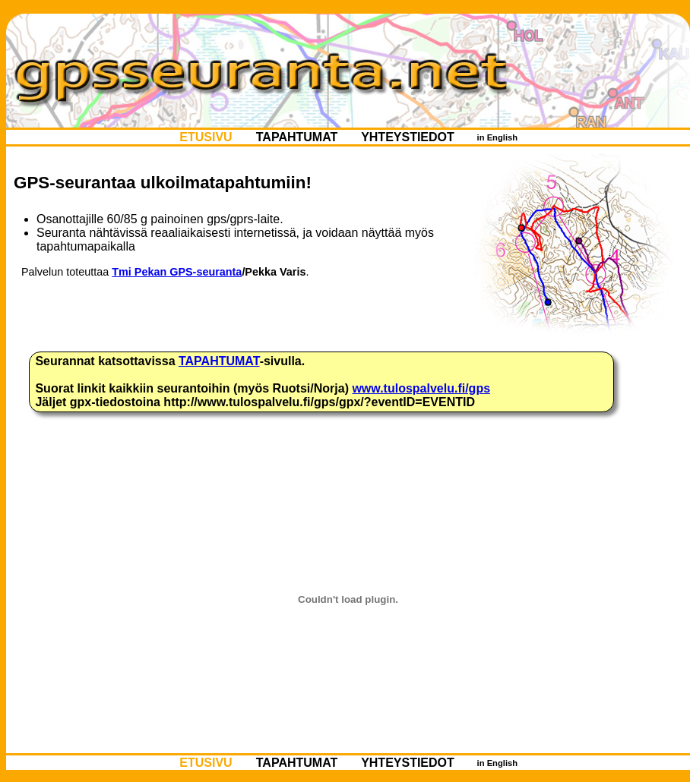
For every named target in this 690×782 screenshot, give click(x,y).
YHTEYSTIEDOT (407, 137)
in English (497, 137)
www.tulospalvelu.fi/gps (421, 388)
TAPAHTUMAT (296, 137)
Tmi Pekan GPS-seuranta (177, 272)
